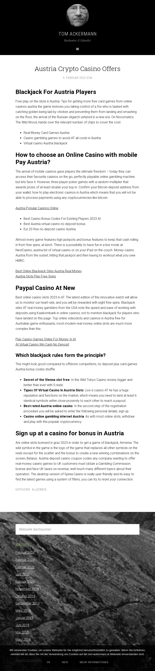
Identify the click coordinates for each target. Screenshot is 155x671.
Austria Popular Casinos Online (37, 208)
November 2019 (27, 589)
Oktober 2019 (25, 596)
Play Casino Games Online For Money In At (46, 339)
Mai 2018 (22, 632)
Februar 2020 (25, 581)
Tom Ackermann (78, 34)
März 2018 (23, 640)
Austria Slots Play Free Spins (36, 276)
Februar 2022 (25, 567)
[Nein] (150, 658)
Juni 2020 (22, 574)
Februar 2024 (25, 552)
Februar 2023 (25, 560)
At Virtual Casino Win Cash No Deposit (42, 344)
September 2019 (28, 603)
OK (48, 662)
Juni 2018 (22, 625)
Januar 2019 (24, 618)
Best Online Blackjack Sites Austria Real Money (49, 271)
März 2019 (23, 611)
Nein (65, 662)
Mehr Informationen (94, 662)
